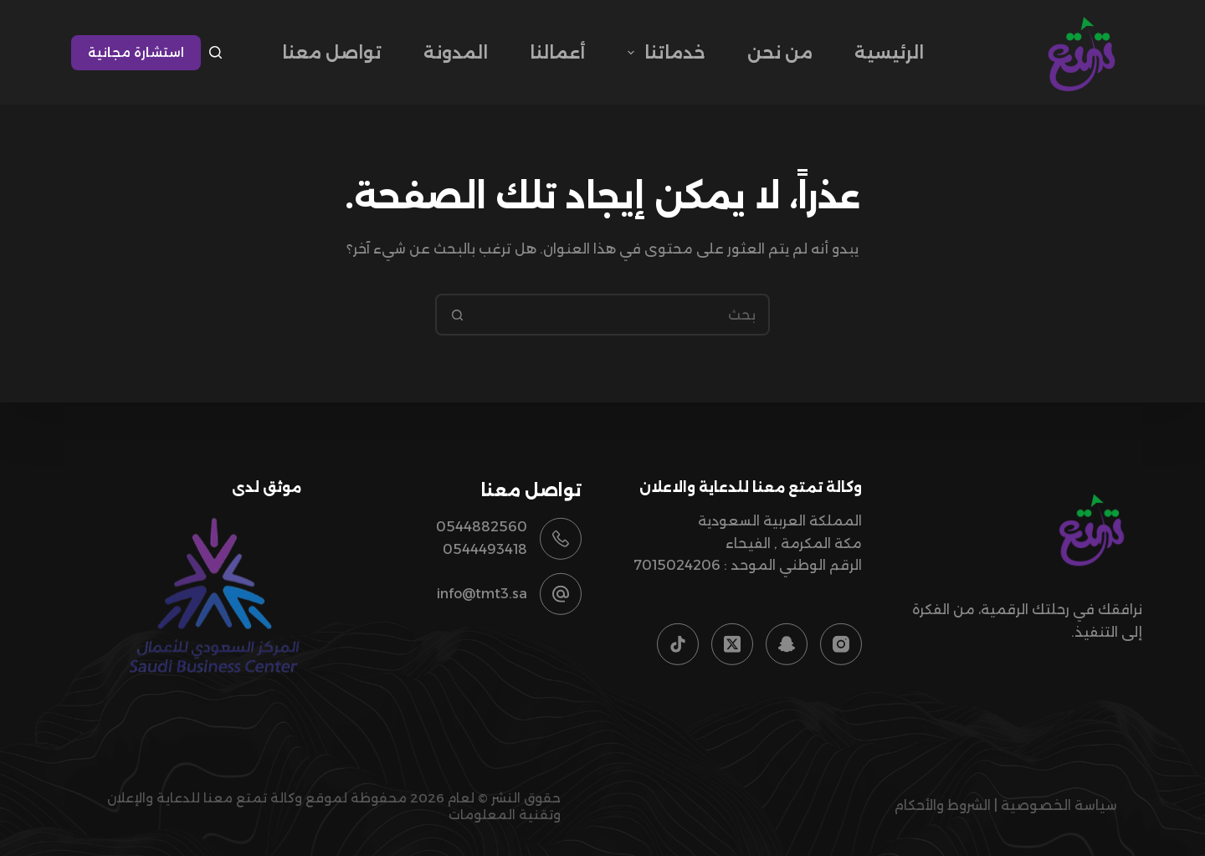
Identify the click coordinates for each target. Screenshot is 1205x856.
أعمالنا (558, 53)
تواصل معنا (332, 53)
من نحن (780, 53)
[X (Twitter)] (732, 644)
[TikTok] (678, 644)
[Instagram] (841, 644)
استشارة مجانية (136, 52)
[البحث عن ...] (623, 315)
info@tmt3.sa (482, 594)
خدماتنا (663, 53)
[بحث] (215, 52)
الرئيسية (889, 53)
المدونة (455, 53)
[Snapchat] (787, 644)
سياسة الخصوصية (1059, 805)
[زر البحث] (456, 315)
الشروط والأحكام (942, 805)
